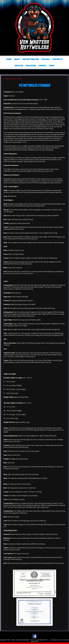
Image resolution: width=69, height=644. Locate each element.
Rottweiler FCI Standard (15, 79)
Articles (19, 65)
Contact (42, 65)
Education (31, 65)
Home (9, 59)
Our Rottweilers (31, 59)
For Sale (45, 59)
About (17, 59)
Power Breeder (62, 640)
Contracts (57, 59)
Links (51, 65)
